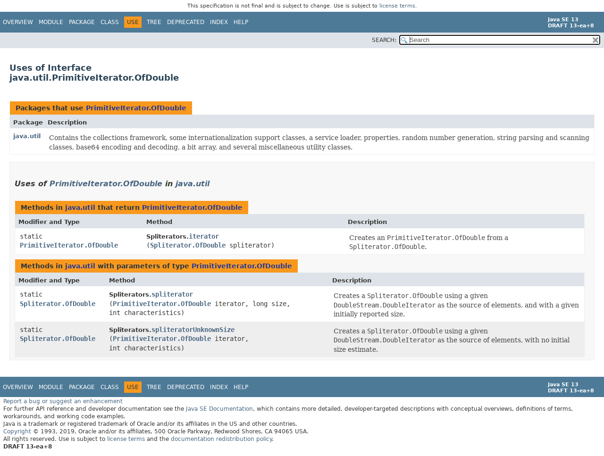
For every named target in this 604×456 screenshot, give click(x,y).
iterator (204, 236)
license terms (397, 6)
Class (110, 22)
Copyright (17, 431)
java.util (27, 136)
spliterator (172, 294)
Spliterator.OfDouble (188, 245)
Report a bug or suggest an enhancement (63, 401)
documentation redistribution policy (221, 439)
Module (51, 22)
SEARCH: (384, 40)
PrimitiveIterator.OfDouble (136, 108)
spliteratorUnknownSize (193, 329)
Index (219, 22)
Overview (18, 22)
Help (241, 22)
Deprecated (185, 22)
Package (82, 22)
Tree (154, 22)
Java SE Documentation (219, 409)
